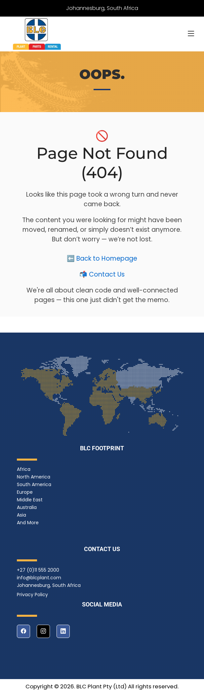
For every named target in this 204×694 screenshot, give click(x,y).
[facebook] (23, 631)
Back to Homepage (106, 259)
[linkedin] (63, 631)
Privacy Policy (32, 594)
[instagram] (43, 631)
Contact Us (107, 275)
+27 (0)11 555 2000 (38, 570)
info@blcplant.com (39, 577)
